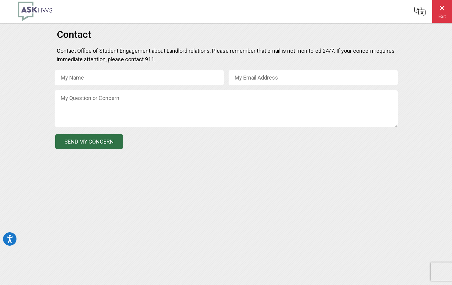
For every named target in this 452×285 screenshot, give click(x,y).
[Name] (139, 77)
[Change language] (420, 11)
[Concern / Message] (226, 108)
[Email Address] (313, 77)
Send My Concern (89, 141)
